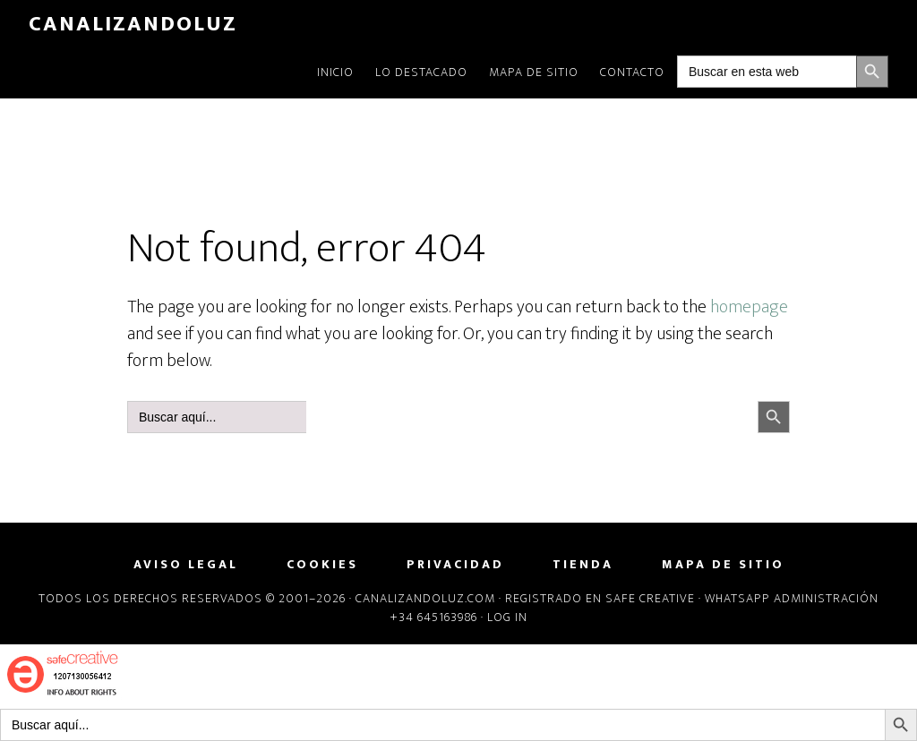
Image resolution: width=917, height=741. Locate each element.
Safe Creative (650, 598)
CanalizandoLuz (133, 24)
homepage (749, 307)
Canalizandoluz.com (425, 598)
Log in (507, 617)
